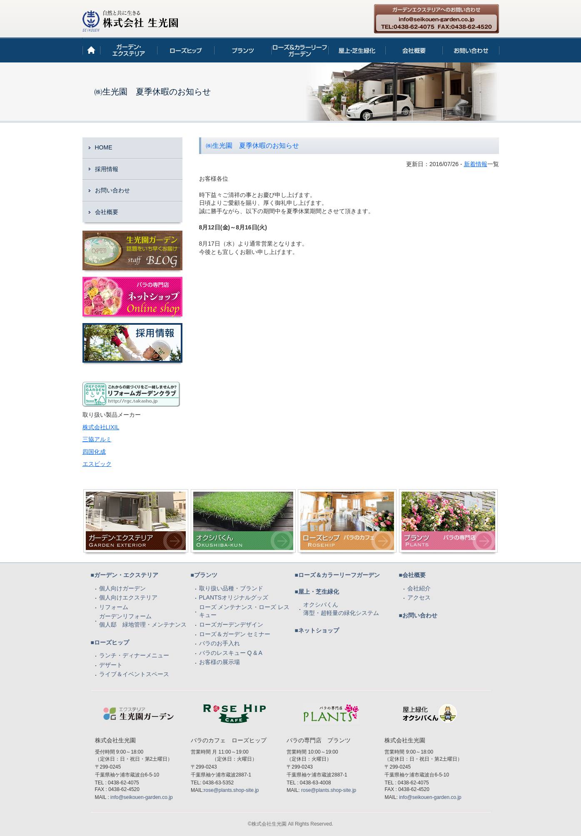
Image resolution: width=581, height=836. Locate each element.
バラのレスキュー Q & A (230, 652)
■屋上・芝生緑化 (317, 591)
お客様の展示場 (219, 662)
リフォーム (113, 607)
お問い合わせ (112, 190)
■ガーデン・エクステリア (124, 575)
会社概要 (106, 212)
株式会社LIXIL (101, 427)
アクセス (419, 597)
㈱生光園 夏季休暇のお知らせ (252, 145)
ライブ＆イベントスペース (134, 674)
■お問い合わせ (418, 615)
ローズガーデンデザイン (231, 624)
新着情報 (475, 164)
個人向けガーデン (122, 588)
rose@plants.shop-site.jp (231, 790)
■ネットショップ (317, 630)
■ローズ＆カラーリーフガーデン (337, 575)
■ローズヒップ (110, 642)
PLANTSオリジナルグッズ (233, 597)
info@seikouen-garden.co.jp (141, 797)
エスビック (97, 463)
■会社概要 (412, 575)
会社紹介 (419, 588)
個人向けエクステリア (128, 597)
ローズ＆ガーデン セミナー (235, 634)
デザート (110, 665)
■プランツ (204, 575)
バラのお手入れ (219, 643)
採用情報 (106, 169)
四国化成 (94, 451)
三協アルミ (97, 439)
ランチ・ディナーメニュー (134, 655)
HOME (103, 147)
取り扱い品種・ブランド (231, 588)
